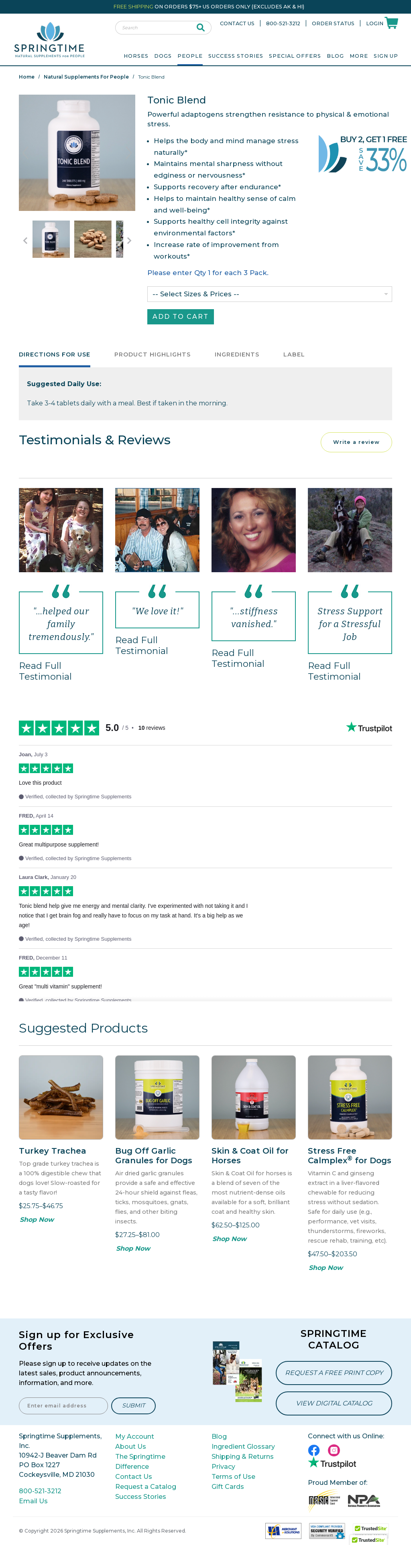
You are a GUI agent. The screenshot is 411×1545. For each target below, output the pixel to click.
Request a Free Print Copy (334, 1373)
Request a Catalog (145, 1486)
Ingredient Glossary (243, 1446)
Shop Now (37, 1219)
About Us (130, 1446)
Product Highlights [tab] (152, 354)
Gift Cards (228, 1486)
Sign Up (386, 56)
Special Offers (295, 56)
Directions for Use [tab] (54, 354)
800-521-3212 (283, 23)
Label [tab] (294, 354)
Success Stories (235, 56)
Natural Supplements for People (86, 77)
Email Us (33, 1501)
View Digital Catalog (334, 1403)
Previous (25, 153)
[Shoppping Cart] (391, 22)
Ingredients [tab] (237, 354)
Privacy (223, 1466)
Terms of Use (233, 1476)
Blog (335, 56)
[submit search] (201, 28)
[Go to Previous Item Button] (25, 241)
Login (374, 23)
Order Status (333, 23)
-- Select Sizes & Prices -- (196, 294)
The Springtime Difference (140, 1461)
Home (27, 77)
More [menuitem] (359, 56)
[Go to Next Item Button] (129, 241)
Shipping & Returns (243, 1456)
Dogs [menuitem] (163, 56)
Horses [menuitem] (136, 56)
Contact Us (237, 23)
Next (128, 153)
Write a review (356, 442)
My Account (134, 1436)
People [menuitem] (190, 56)
